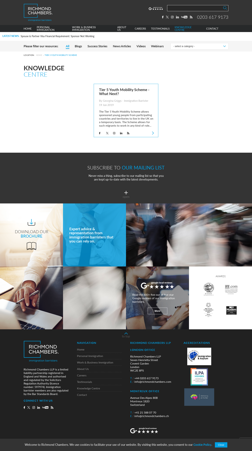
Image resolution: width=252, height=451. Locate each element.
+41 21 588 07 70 (143, 412)
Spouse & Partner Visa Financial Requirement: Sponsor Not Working (57, 36)
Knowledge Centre (88, 388)
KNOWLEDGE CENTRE (183, 28)
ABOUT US (121, 28)
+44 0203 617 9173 (144, 378)
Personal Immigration (90, 356)
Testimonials (84, 382)
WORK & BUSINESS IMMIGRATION (84, 28)
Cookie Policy (202, 444)
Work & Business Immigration (95, 362)
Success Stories (97, 46)
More (157, 311)
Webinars (157, 46)
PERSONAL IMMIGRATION (45, 28)
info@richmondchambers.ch (149, 416)
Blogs (78, 46)
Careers (81, 375)
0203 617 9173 (212, 17)
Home (39, 55)
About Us (83, 369)
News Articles (122, 46)
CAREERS (140, 28)
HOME (28, 28)
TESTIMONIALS (160, 28)
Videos (141, 46)
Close (221, 444)
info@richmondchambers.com (150, 381)
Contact (82, 395)
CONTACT (212, 28)
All (67, 46)
